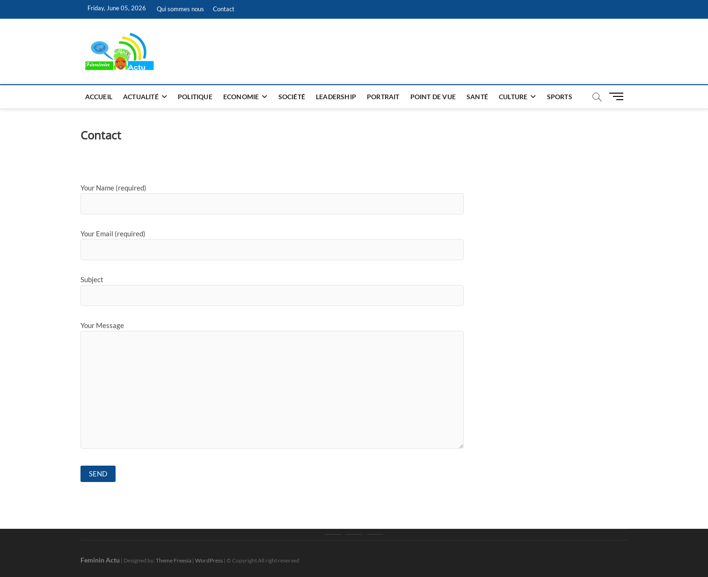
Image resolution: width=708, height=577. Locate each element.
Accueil (98, 97)
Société (291, 97)
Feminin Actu (100, 560)
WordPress (209, 560)
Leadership (336, 97)
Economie (241, 97)
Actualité (141, 97)
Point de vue (433, 97)
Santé (477, 97)
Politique (195, 97)
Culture (513, 97)
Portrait (383, 97)
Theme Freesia (173, 560)
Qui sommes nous (180, 9)
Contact (223, 9)
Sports (559, 97)
